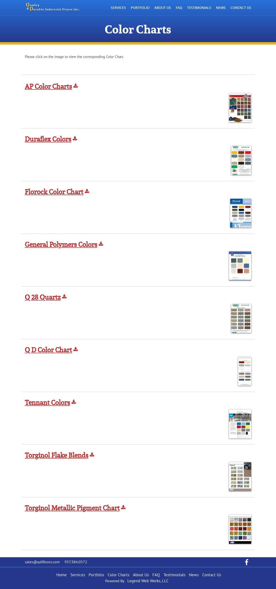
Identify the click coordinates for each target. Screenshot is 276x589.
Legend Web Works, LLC (148, 581)
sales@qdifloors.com (42, 562)
